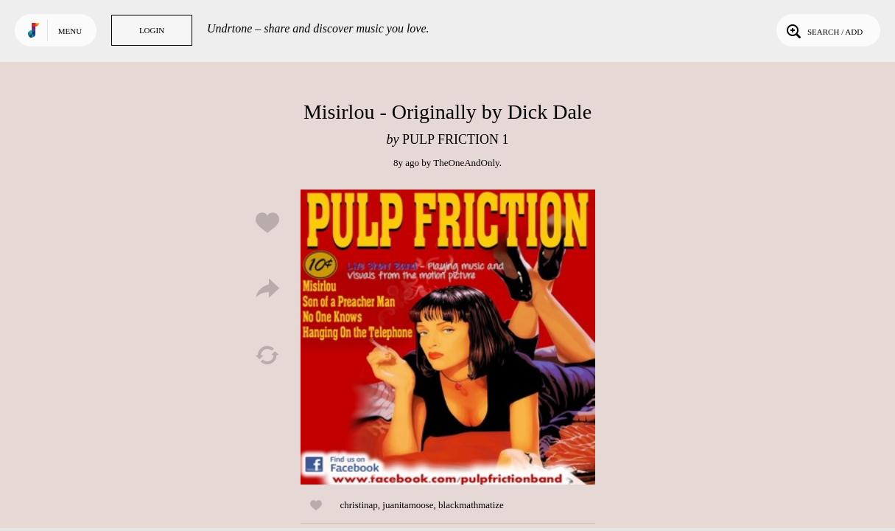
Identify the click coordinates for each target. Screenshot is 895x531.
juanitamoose (407, 504)
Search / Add (823, 30)
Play (447, 337)
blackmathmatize (471, 504)
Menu (70, 31)
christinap (359, 504)
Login (151, 30)
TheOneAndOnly (466, 162)
